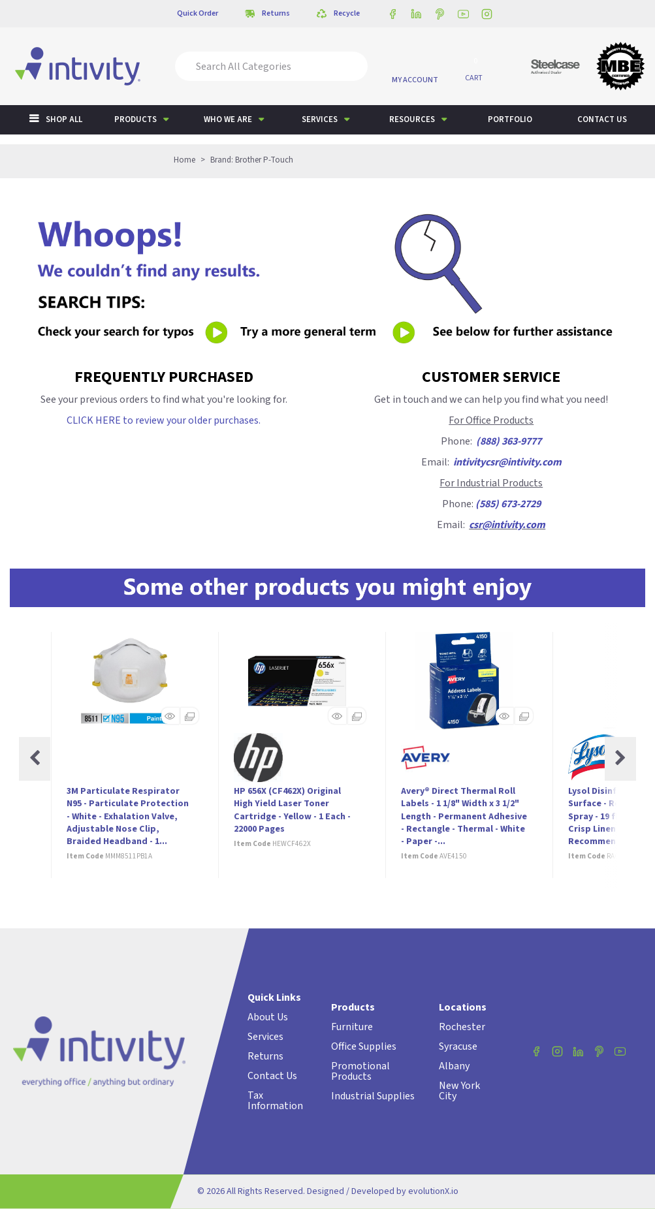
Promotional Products (360, 1071)
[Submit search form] (349, 66)
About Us (268, 1017)
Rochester (462, 1027)
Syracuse (458, 1046)
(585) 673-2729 (508, 504)
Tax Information (275, 1100)
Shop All (64, 119)
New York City (459, 1090)
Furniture (352, 1027)
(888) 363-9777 (508, 441)
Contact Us (272, 1076)
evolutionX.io (433, 1191)
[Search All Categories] (271, 66)
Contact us (602, 119)
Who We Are (228, 119)
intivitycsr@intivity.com (507, 462)
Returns (265, 1056)
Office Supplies (363, 1046)
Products (135, 119)
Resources (412, 119)
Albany (454, 1066)
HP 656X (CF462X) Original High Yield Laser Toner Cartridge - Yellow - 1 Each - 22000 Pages (292, 810)
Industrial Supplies (373, 1096)
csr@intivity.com (507, 525)
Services (320, 119)
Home (184, 160)
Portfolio (510, 119)
